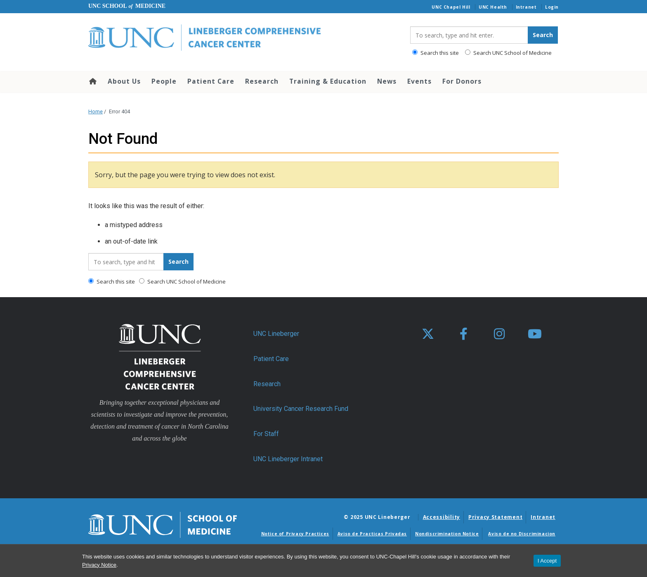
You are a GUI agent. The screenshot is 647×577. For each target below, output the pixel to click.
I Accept (547, 561)
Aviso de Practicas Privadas (372, 534)
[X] (428, 334)
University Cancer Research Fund (300, 409)
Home (92, 81)
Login (552, 7)
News (387, 81)
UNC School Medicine (126, 6)
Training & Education (327, 81)
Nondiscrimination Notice (447, 534)
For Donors (462, 81)
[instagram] (499, 334)
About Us (124, 81)
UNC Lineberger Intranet (288, 459)
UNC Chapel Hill (451, 7)
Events (419, 81)
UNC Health (493, 7)
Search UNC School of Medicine (508, 52)
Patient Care (210, 81)
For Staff (266, 434)
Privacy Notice (99, 565)
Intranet (526, 7)
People (164, 81)
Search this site (435, 52)
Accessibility (441, 517)
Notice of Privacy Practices (295, 534)
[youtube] (534, 334)
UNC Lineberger (276, 334)
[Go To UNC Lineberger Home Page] (243, 38)
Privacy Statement (495, 517)
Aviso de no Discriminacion (521, 534)
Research (262, 81)
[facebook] (463, 334)
